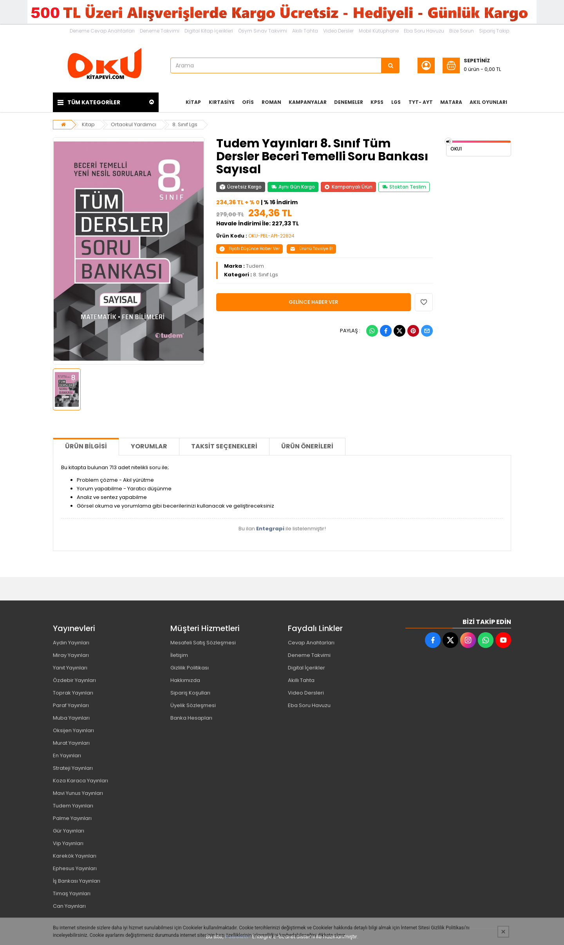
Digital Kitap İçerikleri (208, 30)
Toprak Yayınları (73, 693)
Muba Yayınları (71, 718)
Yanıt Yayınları (70, 667)
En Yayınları (67, 755)
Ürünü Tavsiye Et (311, 249)
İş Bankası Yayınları (76, 881)
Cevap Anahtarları (311, 642)
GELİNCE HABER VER (313, 302)
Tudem (255, 266)
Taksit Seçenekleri (224, 446)
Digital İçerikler (306, 667)
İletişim (179, 655)
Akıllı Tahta (305, 30)
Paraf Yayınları (71, 705)
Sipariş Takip (494, 30)
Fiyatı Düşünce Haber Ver (249, 249)
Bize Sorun (461, 30)
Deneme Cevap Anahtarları (102, 30)
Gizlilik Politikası (189, 667)
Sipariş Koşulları (190, 693)
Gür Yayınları (68, 830)
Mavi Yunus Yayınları (78, 793)
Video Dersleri (306, 693)
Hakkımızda (185, 680)
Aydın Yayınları (71, 642)
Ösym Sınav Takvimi (262, 30)
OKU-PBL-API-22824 (271, 235)
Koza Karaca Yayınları (80, 780)
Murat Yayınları (71, 743)
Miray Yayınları (71, 655)
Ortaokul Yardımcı (133, 124)
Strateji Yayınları (73, 768)
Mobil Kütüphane (379, 30)
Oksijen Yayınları (73, 730)
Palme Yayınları (72, 818)
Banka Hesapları (191, 718)
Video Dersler (338, 30)
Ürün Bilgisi (86, 446)
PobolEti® (238, 936)
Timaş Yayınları (71, 893)
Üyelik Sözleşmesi (193, 705)
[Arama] (390, 65)
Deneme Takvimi (159, 30)
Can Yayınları (69, 906)
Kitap (88, 124)
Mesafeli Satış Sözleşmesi (203, 642)
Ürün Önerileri (307, 446)
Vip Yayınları (68, 843)
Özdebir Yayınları (74, 680)
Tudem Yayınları (73, 805)
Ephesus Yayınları (75, 868)
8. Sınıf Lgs (184, 124)
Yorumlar (149, 446)
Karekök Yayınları (74, 856)
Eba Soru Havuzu (424, 30)
